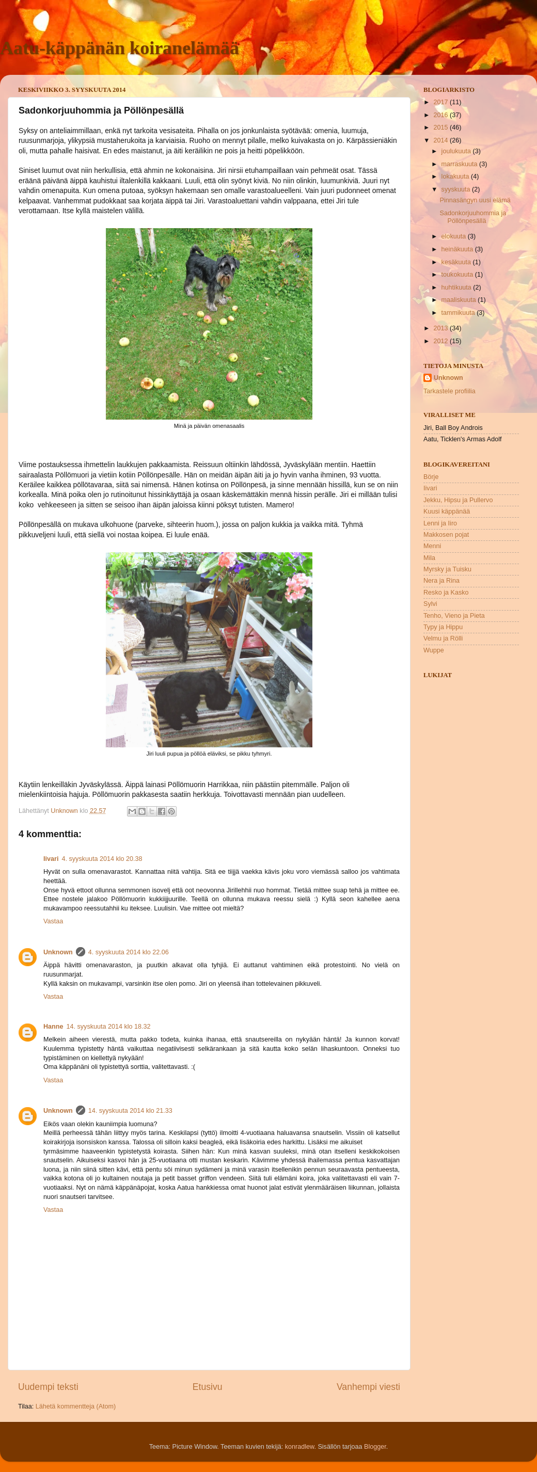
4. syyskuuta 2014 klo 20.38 (101, 858)
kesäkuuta (457, 262)
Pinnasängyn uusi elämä (474, 200)
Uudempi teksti (48, 1387)
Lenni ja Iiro (440, 523)
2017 (441, 102)
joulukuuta (457, 151)
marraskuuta (460, 164)
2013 (441, 328)
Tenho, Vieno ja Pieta (454, 615)
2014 (441, 140)
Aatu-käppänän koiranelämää (119, 48)
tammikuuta (459, 312)
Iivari (50, 858)
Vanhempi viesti (368, 1387)
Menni (432, 546)
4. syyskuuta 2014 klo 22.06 (128, 952)
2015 (441, 127)
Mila (429, 558)
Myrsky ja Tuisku (447, 569)
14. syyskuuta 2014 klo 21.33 (130, 1110)
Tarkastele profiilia (449, 391)
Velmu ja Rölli (443, 638)
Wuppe (433, 650)
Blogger (375, 1446)
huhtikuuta (457, 287)
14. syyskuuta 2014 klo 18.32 (109, 1026)
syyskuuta (456, 189)
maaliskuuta (459, 299)
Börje (430, 477)
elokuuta (454, 236)
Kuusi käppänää (446, 511)
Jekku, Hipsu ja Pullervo (458, 500)
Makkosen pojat (446, 534)
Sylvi (430, 603)
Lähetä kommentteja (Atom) (76, 1406)
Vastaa (53, 921)
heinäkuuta (458, 249)
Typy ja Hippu (443, 627)
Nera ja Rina (441, 580)
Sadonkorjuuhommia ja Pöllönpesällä (472, 217)
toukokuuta (458, 274)
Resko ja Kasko (446, 592)
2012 (441, 341)
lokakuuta (456, 176)
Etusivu (208, 1387)
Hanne (53, 1026)
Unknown (58, 952)
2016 (441, 115)
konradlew (299, 1446)
